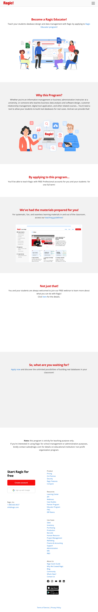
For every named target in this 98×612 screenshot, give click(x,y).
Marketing (50, 540)
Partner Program (53, 504)
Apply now (15, 369)
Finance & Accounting (55, 543)
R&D (48, 553)
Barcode (50, 533)
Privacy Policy (56, 607)
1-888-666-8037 (13, 505)
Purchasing (51, 528)
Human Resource (53, 535)
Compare (50, 484)
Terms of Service (43, 607)
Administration (52, 548)
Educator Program (53, 507)
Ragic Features (52, 481)
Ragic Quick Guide (53, 564)
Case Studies (51, 502)
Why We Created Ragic (55, 566)
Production (51, 530)
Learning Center (53, 494)
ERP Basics (51, 512)
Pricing (49, 473)
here (45, 296)
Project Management (54, 538)
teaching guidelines (54, 217)
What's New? (51, 574)
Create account (21, 482)
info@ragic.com (13, 507)
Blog (48, 569)
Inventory (50, 525)
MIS (48, 551)
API (48, 497)
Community (51, 571)
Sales (49, 523)
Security (50, 479)
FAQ (48, 510)
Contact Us (51, 577)
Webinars (50, 499)
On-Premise (51, 476)
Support (50, 546)
